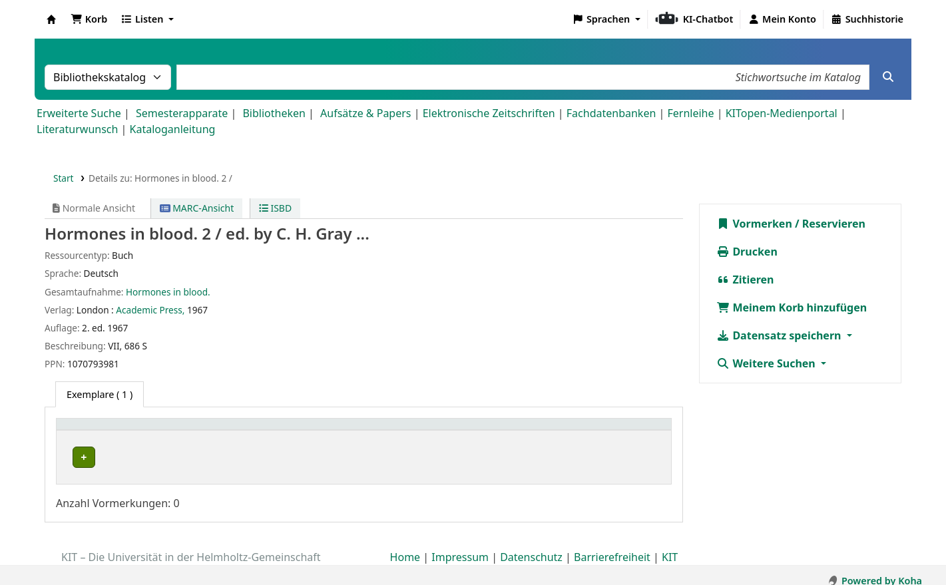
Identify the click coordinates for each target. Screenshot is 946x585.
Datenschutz (531, 547)
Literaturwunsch (77, 129)
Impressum (460, 547)
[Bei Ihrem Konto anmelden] (782, 19)
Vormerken (754, 223)
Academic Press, (150, 309)
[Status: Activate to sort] (625, 432)
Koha (51, 19)
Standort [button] (295, 431)
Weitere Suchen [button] (767, 363)
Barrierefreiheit (612, 547)
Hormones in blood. (168, 292)
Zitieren (745, 279)
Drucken (747, 251)
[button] (89, 19)
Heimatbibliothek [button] (104, 431)
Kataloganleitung (173, 129)
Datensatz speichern (779, 335)
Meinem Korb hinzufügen (791, 307)
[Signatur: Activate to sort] (515, 432)
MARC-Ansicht (197, 208)
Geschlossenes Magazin (323, 457)
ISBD (275, 208)
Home (405, 547)
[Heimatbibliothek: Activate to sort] (162, 432)
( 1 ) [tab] (99, 394)
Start (63, 178)
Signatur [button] (479, 431)
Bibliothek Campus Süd (120, 457)
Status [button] (598, 431)
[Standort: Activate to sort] (360, 432)
